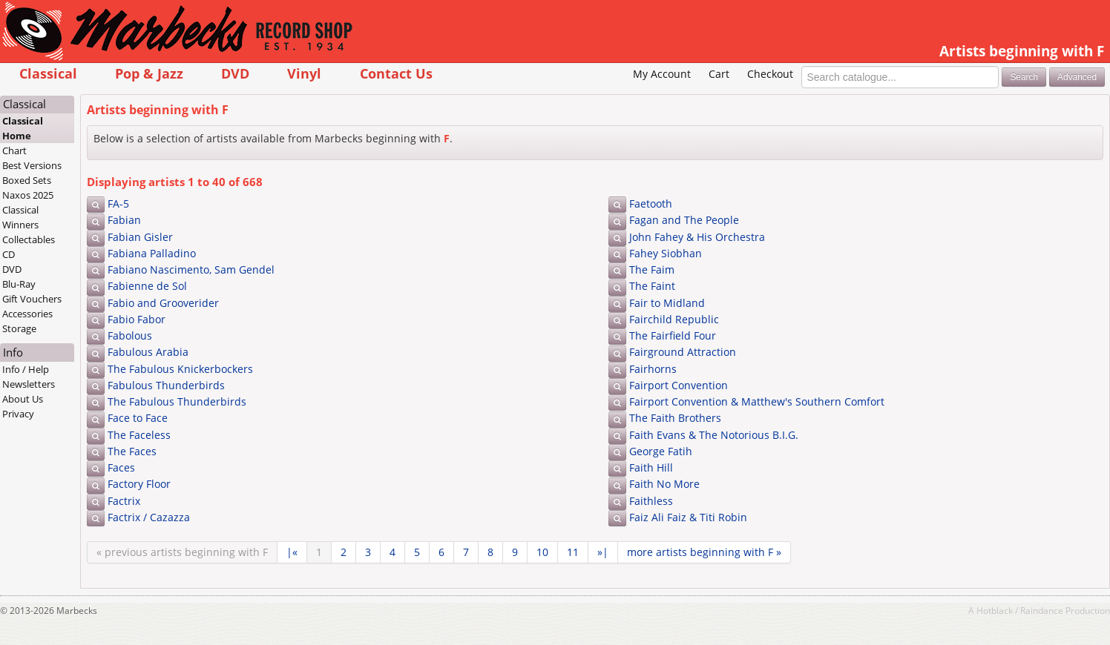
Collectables (28, 239)
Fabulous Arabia (148, 352)
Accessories (27, 313)
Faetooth (650, 203)
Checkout (770, 74)
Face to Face (138, 418)
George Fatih (660, 451)
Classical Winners (20, 217)
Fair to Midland (667, 303)
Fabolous (130, 335)
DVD (235, 73)
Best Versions (32, 165)
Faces (121, 467)
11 (573, 552)
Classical (48, 73)
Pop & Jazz (149, 73)
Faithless (651, 501)
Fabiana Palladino (152, 253)
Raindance (1041, 610)
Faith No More (664, 484)
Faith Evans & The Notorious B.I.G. (713, 435)
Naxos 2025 (27, 195)
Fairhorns (653, 369)
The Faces (132, 451)
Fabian (124, 220)
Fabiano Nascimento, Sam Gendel (191, 269)
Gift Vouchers (32, 298)
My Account (662, 74)
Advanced (1077, 77)
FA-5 (118, 203)
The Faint (652, 286)
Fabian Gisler (140, 237)
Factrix (124, 501)
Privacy (18, 413)
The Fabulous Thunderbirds (177, 401)
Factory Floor (139, 484)
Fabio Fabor (136, 319)
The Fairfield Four (672, 335)
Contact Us (396, 73)
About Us (22, 399)
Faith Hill (651, 467)
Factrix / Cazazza (149, 517)
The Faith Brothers (675, 418)
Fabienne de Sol (147, 286)
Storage (19, 328)
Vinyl (304, 73)
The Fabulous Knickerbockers (180, 369)
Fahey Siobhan (665, 253)
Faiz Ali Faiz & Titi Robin (688, 517)
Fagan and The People (684, 220)
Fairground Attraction (682, 352)
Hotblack (994, 610)
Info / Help (25, 369)
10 (542, 552)
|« (292, 552)
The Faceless (139, 435)
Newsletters (28, 384)
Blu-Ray (19, 284)
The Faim (651, 269)
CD (8, 254)
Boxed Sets (26, 180)
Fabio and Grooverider (163, 303)
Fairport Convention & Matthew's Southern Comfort (756, 401)
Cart (719, 74)
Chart (14, 150)
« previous (182, 552)
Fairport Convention (678, 385)
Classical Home (22, 128)
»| (602, 552)
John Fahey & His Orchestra (697, 237)
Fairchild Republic (674, 319)
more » (704, 552)
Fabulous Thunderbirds (166, 385)
